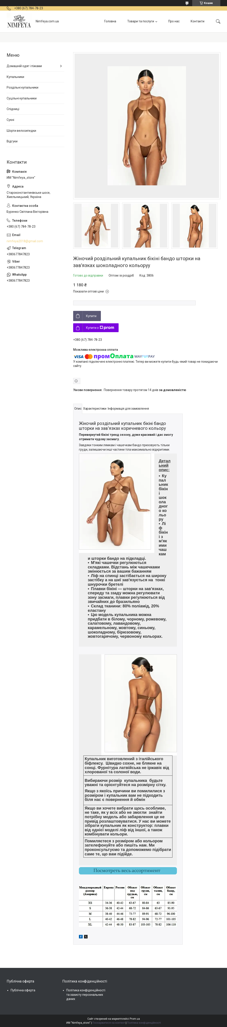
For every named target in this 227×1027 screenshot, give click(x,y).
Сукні (10, 120)
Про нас (174, 21)
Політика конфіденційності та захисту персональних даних (85, 994)
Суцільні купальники (22, 98)
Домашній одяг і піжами (24, 66)
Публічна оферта (23, 990)
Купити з (100, 328)
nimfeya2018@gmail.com (25, 241)
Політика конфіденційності (144, 1022)
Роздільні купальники (22, 87)
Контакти (197, 21)
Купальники (15, 77)
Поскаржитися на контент (108, 1022)
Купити (91, 316)
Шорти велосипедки (21, 130)
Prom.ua (135, 1018)
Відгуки (12, 141)
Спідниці (13, 109)
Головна (110, 21)
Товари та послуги (140, 21)
